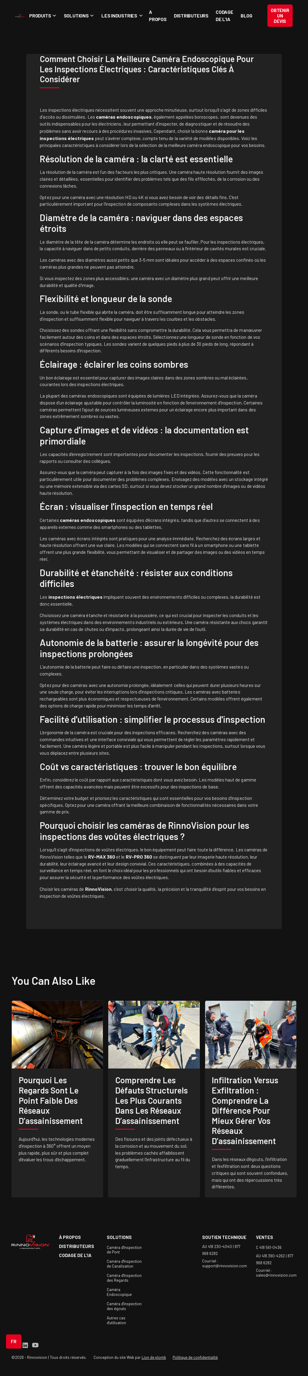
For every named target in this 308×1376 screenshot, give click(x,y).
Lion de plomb (154, 1357)
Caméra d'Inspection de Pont (124, 1250)
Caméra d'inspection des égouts (124, 1306)
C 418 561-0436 (269, 1247)
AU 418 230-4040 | (218, 1246)
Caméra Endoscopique (119, 1292)
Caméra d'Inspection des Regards (124, 1278)
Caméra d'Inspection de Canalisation (124, 1263)
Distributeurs (191, 15)
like (84, 980)
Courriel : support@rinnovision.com (224, 1263)
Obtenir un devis (280, 16)
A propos (158, 15)
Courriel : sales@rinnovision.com (276, 1273)
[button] (42, 15)
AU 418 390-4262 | (272, 1255)
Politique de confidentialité (195, 1357)
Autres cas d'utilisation (116, 1320)
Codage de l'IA (224, 15)
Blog (246, 15)
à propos (70, 1237)
